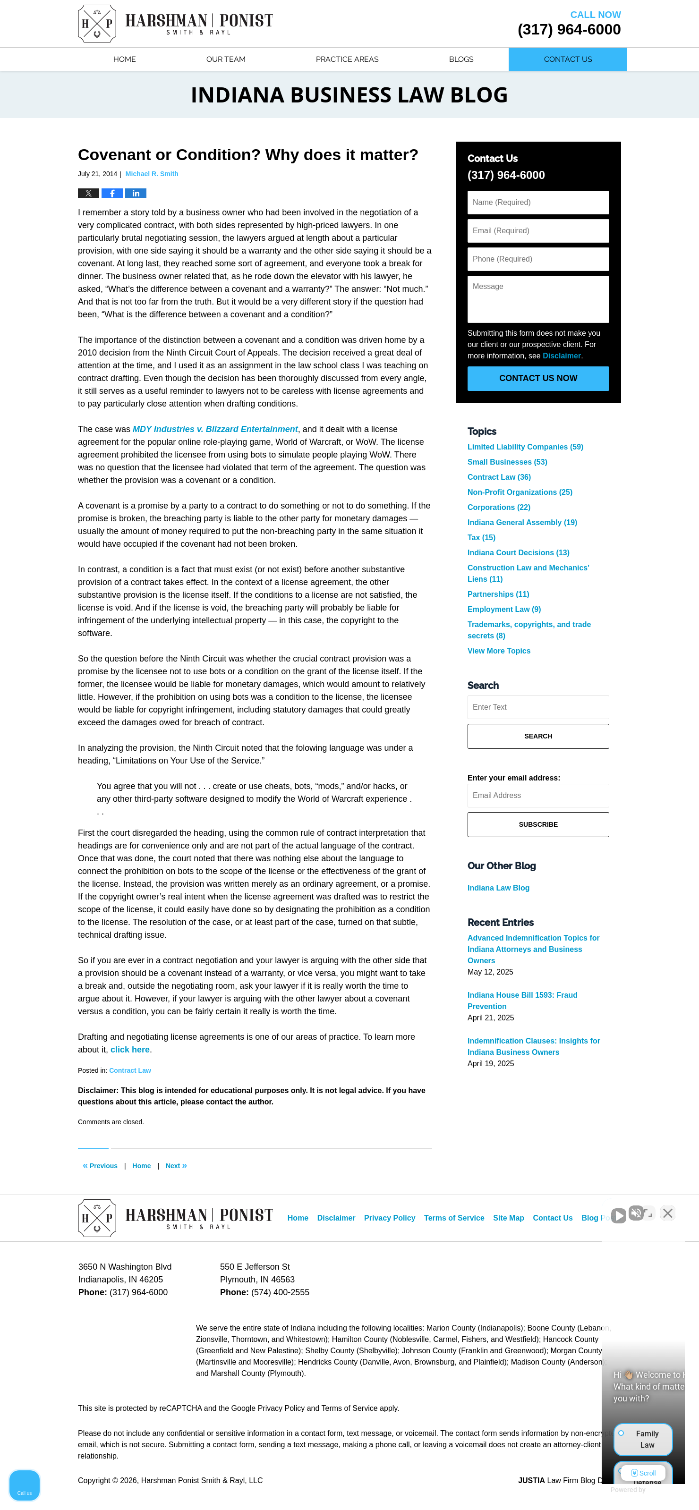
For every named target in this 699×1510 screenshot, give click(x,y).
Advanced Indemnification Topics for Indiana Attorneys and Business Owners (534, 949)
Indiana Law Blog (499, 888)
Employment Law (504, 609)
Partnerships (498, 594)
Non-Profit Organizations (520, 492)
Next (176, 1165)
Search (538, 736)
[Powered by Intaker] (619, 1490)
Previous (100, 1165)
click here (130, 1049)
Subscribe (538, 824)
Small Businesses (507, 462)
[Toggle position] (648, 1208)
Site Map (508, 1218)
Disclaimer (562, 356)
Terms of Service (454, 1218)
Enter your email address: (514, 778)
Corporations (499, 507)
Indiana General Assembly (522, 522)
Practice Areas (347, 59)
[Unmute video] (531, 1208)
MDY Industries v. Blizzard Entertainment (215, 429)
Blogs (461, 59)
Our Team (226, 59)
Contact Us (568, 59)
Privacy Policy (390, 1218)
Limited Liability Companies (525, 447)
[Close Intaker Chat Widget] (667, 1208)
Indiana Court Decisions (519, 553)
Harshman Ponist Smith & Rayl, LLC (202, 1480)
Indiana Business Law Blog (175, 23)
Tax (481, 538)
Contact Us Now (538, 378)
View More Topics (499, 651)
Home (124, 59)
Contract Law (130, 1070)
